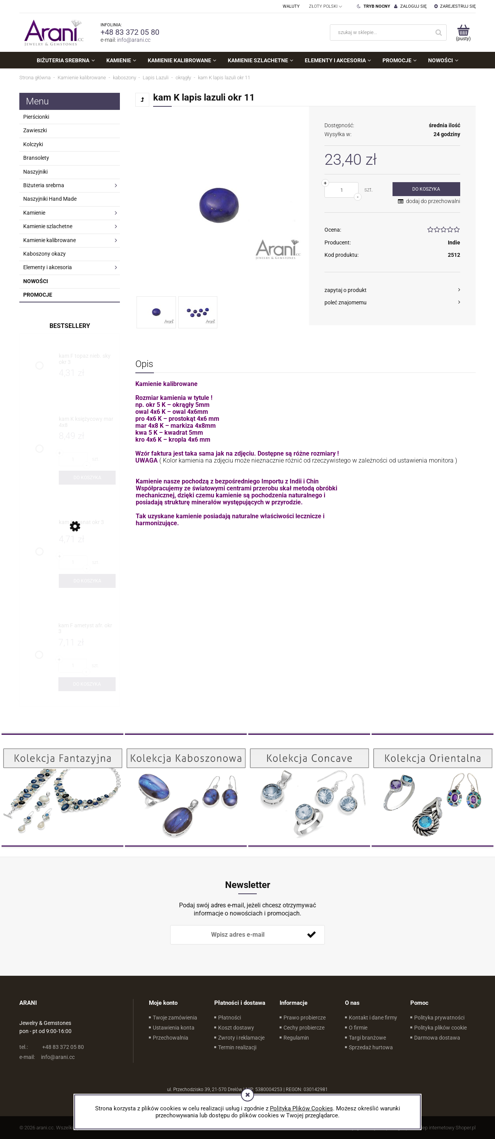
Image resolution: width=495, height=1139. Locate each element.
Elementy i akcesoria (47, 267)
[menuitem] (65, 60)
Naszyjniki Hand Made (50, 199)
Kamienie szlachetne (47, 226)
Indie (454, 242)
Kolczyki (33, 144)
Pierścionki (36, 117)
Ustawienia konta (174, 1028)
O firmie (358, 1028)
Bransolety (36, 158)
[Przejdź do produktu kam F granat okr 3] (87, 525)
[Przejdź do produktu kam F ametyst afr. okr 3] (87, 629)
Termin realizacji (237, 1047)
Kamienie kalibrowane (49, 240)
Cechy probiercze (303, 1028)
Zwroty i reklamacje (241, 1038)
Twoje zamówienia (175, 1017)
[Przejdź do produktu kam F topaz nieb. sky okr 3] (87, 359)
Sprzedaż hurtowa (371, 1047)
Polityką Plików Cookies (301, 1108)
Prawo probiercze (304, 1017)
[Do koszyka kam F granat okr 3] (87, 581)
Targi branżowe (367, 1038)
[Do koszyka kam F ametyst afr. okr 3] (87, 684)
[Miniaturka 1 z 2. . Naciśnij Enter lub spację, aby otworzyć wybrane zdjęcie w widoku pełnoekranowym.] (156, 312)
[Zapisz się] (311, 934)
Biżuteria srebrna (43, 185)
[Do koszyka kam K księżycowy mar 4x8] (87, 478)
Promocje (37, 295)
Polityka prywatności (439, 1017)
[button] (392, 290)
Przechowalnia (170, 1038)
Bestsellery (70, 326)
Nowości (35, 281)
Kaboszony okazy (44, 254)
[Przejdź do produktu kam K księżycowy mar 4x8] (87, 422)
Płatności (229, 1017)
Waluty (291, 6)
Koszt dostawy (236, 1028)
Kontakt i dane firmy (373, 1017)
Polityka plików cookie (440, 1028)
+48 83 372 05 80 (130, 32)
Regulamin (296, 1038)
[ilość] (341, 190)
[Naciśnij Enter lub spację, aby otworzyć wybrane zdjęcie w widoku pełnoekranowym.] (218, 205)
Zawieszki (35, 130)
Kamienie (34, 213)
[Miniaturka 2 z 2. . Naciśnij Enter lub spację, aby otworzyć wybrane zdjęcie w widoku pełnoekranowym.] (198, 312)
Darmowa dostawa (437, 1038)
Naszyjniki (35, 172)
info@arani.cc (133, 40)
